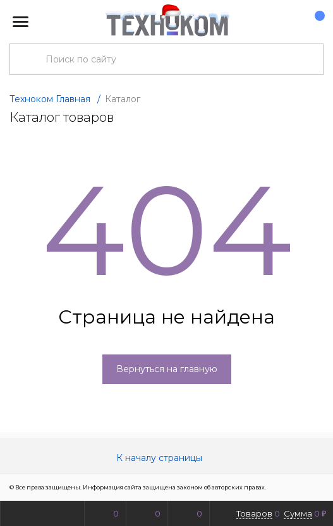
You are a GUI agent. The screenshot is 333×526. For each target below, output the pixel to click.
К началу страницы (166, 458)
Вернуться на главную (166, 369)
